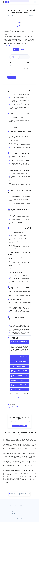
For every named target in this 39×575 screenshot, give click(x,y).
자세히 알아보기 (8, 49)
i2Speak (10, 558)
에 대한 (13, 563)
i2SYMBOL (24, 0)
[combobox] (11, 93)
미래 (27, 85)
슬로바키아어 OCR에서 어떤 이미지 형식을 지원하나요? (19, 410)
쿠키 (21, 571)
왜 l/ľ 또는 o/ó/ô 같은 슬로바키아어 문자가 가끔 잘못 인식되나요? (19, 424)
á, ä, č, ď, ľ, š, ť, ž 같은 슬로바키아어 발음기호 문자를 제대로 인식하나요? (19, 415)
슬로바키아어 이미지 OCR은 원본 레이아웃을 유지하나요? (19, 438)
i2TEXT (21, 0)
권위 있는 (27, 87)
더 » (27, 0)
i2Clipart (21, 557)
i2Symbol (15, 557)
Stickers (21, 558)
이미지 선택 (12, 108)
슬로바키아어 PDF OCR (15, 459)
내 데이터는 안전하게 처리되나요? (19, 433)
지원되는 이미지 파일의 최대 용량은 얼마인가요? (19, 429)
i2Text (9, 557)
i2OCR (17, 0)
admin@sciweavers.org (20, 451)
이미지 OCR (14, 565)
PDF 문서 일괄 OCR (14, 462)
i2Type (15, 558)
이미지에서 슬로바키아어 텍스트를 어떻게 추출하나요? (19, 395)
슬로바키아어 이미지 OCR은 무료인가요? (19, 420)
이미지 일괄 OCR (14, 460)
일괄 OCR (23, 54)
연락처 (13, 564)
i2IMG (14, 0)
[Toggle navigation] (35, 2)
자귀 (19, 571)
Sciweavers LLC (22, 573)
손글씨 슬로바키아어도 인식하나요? (19, 442)
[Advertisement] (21, 10)
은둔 (17, 571)
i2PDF (12, 0)
